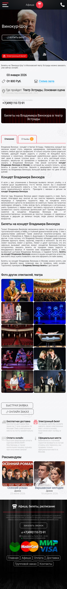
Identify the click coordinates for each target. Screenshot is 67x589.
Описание (9, 139)
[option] (18, 478)
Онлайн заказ (17, 411)
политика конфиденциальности (26, 519)
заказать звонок (33, 525)
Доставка (53, 558)
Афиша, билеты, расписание (33, 506)
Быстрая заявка (17, 405)
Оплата (39, 558)
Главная (13, 558)
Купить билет (16, 37)
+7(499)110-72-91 (13, 103)
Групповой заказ (25, 564)
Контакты (46, 564)
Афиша (30, 4)
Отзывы (27, 139)
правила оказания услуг (49, 519)
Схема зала (46, 81)
